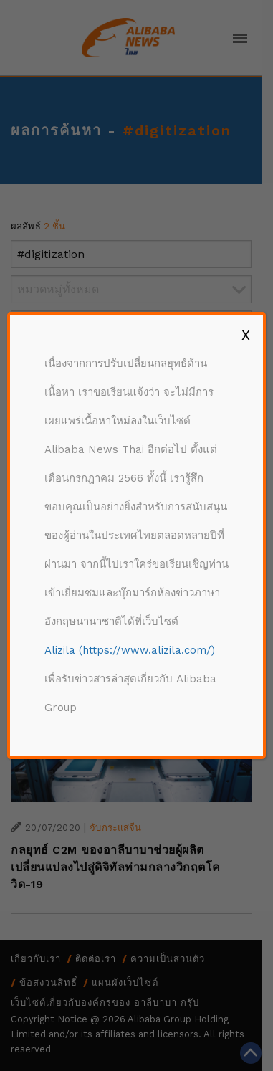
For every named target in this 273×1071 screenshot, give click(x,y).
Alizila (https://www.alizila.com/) (129, 650)
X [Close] (245, 334)
